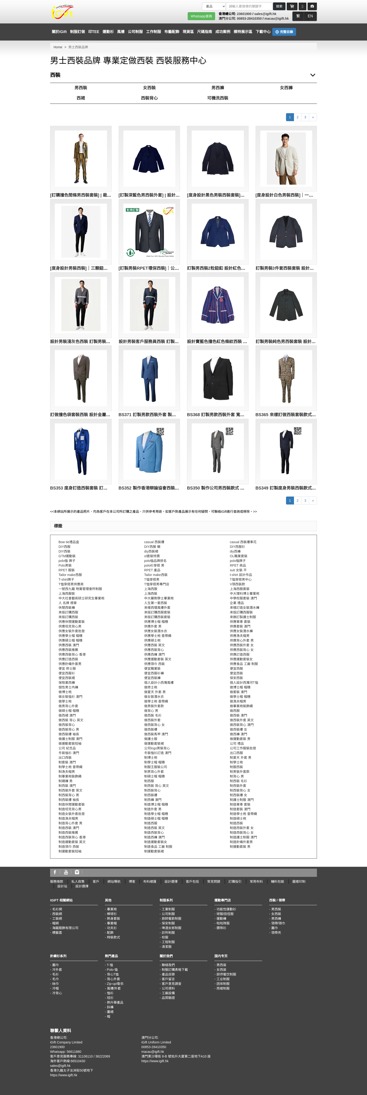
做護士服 (150, 739)
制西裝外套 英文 (70, 790)
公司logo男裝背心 (157, 748)
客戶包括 (192, 881)
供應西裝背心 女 (242, 650)
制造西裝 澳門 (69, 828)
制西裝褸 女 (238, 795)
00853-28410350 (249, 18)
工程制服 (168, 942)
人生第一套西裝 (155, 603)
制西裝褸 (150, 795)
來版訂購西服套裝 (157, 612)
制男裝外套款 (240, 772)
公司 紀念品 (67, 748)
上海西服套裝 (240, 589)
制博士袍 (150, 757)
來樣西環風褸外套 (157, 607)
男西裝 (80, 88)
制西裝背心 (152, 790)
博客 (132, 881)
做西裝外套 (152, 720)
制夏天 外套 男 (240, 757)
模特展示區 (243, 32)
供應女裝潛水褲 (241, 631)
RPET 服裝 (67, 570)
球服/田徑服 (225, 914)
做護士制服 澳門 (70, 739)
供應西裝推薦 (68, 650)
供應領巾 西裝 (154, 664)
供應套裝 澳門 (240, 626)
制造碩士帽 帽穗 (156, 818)
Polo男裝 (65, 565)
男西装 (221, 965)
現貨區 (188, 32)
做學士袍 (65, 701)
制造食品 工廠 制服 (158, 846)
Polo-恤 (112, 970)
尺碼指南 (204, 32)
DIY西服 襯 (152, 547)
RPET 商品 (238, 565)
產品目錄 (168, 974)
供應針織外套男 (70, 664)
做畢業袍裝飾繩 (241, 706)
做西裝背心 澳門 (242, 725)
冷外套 (57, 970)
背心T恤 (113, 974)
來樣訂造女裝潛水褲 (244, 607)
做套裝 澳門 (238, 692)
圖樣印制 (298, 881)
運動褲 (221, 918)
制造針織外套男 (241, 842)
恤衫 (110, 993)
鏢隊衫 (221, 928)
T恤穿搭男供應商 (71, 584)
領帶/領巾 (278, 923)
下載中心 (263, 32)
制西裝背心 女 (240, 790)
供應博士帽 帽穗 (156, 622)
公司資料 (168, 988)
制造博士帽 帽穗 (156, 804)
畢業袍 (112, 909)
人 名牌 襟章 (68, 603)
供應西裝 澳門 (69, 645)
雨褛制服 (223, 988)
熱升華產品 (115, 1002)
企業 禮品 (237, 603)
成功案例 (222, 32)
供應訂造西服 (240, 654)
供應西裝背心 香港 (72, 654)
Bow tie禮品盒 (69, 542)
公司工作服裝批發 (243, 748)
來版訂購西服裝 (241, 612)
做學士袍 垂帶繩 (156, 701)
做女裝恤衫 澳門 (70, 697)
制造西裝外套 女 (242, 828)
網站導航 (114, 881)
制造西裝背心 (154, 832)
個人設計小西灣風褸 (159, 682)
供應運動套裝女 (241, 659)
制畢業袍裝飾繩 (70, 776)
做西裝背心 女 (154, 725)
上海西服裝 (67, 593)
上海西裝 (150, 593)
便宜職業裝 (152, 668)
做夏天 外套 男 (155, 692)
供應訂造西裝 (68, 659)
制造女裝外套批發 (72, 814)
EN (310, 16)
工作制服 (153, 32)
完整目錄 (284, 32)
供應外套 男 (152, 626)
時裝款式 (113, 937)
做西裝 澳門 (238, 715)
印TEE (93, 32)
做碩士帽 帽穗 (69, 711)
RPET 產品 (152, 570)
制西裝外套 (238, 786)
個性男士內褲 (68, 687)
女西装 (221, 970)
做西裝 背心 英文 (71, 720)
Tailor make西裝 (156, 575)
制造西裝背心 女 (242, 832)
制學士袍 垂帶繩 (70, 767)
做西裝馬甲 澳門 (156, 734)
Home (58, 47)
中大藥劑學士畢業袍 (159, 598)
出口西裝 (65, 757)
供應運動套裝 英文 (157, 659)
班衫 (110, 998)
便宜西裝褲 (152, 678)
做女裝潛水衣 (154, 697)
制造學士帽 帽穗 (156, 814)
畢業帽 (112, 923)
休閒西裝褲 (67, 607)
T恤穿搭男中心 (241, 579)
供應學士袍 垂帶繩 (157, 636)
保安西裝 (236, 678)
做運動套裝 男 (240, 739)
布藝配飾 (171, 32)
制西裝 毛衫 (238, 781)
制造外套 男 (152, 809)
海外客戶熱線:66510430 (67, 1061)
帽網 (55, 923)
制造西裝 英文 (154, 828)
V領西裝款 (237, 584)
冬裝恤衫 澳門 (69, 753)
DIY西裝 (64, 551)
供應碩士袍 (152, 640)
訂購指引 (235, 881)
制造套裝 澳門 (240, 809)
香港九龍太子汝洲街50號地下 (71, 1070)
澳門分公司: (228, 18)
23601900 (244, 14)
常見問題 (213, 881)
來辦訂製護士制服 (243, 617)
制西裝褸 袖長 (69, 800)
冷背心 (57, 993)
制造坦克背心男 (70, 809)
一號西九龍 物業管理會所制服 (80, 589)
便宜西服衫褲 (154, 673)
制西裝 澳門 (67, 786)
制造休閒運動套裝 (72, 804)
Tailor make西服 (70, 575)
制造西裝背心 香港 (72, 837)
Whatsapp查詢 (201, 16)
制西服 (149, 781)
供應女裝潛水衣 (155, 631)
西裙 (81, 98)
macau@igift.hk (276, 18)
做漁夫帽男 (238, 701)
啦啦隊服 (223, 923)
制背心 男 (237, 776)
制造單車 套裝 (240, 804)
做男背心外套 (68, 706)
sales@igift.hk (265, 14)
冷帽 (55, 988)
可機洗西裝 (217, 98)
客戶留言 (168, 979)
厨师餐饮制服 (226, 974)
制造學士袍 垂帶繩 (243, 814)
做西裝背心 (67, 725)
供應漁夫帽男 (240, 636)
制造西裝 (236, 823)
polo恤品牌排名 (155, 561)
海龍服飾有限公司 (65, 928)
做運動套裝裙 (154, 743)
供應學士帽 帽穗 (70, 636)
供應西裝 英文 (154, 645)
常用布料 (256, 881)
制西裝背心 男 (69, 795)
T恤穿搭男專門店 (156, 584)
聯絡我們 (168, 965)
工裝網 (57, 918)
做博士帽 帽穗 (240, 687)
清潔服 (167, 947)
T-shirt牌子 (66, 579)
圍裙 (110, 1012)
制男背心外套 (154, 772)
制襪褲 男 (66, 781)
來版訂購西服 (68, 612)
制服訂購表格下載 (175, 970)
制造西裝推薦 (68, 832)
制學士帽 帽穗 (154, 762)
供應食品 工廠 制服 (244, 664)
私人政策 (77, 881)
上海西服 (150, 589)
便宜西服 (236, 668)
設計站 (62, 886)
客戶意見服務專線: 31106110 (71, 1056)
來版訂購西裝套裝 (157, 617)
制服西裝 (236, 767)
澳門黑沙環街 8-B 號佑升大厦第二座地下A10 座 (176, 1056)
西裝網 (57, 914)
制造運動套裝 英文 (72, 842)
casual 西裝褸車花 (243, 542)
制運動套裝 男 (240, 846)
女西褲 (286, 88)
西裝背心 (149, 98)
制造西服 (150, 823)
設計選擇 (171, 881)
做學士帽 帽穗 (240, 697)
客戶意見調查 (171, 984)
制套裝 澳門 (67, 762)
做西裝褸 (150, 729)
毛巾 (55, 979)
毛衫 (55, 974)
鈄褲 (110, 1007)
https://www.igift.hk (63, 1075)
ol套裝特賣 (152, 556)
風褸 (121, 32)
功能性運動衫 (226, 909)
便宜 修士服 (67, 668)
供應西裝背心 (154, 650)
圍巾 (274, 928)
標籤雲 (57, 932)
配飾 (110, 932)
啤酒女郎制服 (171, 928)
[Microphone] (302, 6)
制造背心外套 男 (70, 823)
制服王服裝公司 (155, 767)
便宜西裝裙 (67, 678)
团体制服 (223, 984)
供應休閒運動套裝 (72, 622)
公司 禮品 (237, 743)
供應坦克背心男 (70, 626)
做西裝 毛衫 (152, 715)
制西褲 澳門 (152, 800)
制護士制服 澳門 (242, 800)
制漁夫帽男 (67, 772)
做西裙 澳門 (67, 715)
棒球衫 (112, 914)
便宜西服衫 (67, 673)
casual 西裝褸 (154, 542)
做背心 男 (151, 711)
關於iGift (59, 32)
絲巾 (55, 984)
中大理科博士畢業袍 (244, 593)
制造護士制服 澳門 (243, 837)
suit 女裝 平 (238, 570)
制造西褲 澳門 (154, 837)
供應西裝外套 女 (242, 645)
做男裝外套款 (154, 706)
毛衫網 (57, 909)
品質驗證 (168, 998)
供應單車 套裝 (240, 622)
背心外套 (113, 979)
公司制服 (135, 32)
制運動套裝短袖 (70, 851)
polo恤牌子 (238, 561)
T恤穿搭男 (151, 579)
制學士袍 (236, 762)
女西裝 (149, 88)
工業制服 (168, 909)
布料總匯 (149, 881)
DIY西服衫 (237, 547)
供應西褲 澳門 (154, 654)
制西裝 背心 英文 (156, 786)
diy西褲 (235, 551)
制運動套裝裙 (154, 851)
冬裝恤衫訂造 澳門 (157, 753)
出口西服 (236, 753)
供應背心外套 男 (242, 640)
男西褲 (217, 88)
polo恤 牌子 (67, 561)
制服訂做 (77, 32)
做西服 (235, 711)
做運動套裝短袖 (70, 743)
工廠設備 (168, 993)
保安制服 (168, 923)
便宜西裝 (236, 673)
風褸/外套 (114, 988)
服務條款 (56, 881)
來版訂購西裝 (68, 617)
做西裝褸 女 (238, 729)
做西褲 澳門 (238, 734)
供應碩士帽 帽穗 (70, 640)
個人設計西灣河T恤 (244, 682)
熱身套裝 (113, 918)
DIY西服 (64, 547)
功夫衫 (112, 928)
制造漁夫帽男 (68, 818)
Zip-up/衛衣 (115, 984)
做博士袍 (65, 692)
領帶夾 (276, 932)
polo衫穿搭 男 (154, 565)
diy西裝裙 (151, 551)
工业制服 (223, 979)
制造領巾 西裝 (69, 846)
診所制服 (168, 932)
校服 (165, 937)
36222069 (102, 1056)
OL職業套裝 (238, 556)
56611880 (74, 1052)
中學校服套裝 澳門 (243, 598)
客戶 (96, 881)
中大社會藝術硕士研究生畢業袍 (81, 598)
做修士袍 (150, 687)
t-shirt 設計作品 (241, 575)
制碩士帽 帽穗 (154, 776)
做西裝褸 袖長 (69, 734)
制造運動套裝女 (155, 842)
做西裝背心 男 (69, 729)
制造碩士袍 (238, 818)
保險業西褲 (67, 682)
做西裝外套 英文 (242, 720)
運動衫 (108, 32)
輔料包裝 (277, 881)
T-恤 (110, 965)
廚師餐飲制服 (171, 918)
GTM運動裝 (67, 556)
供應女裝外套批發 (72, 631)
